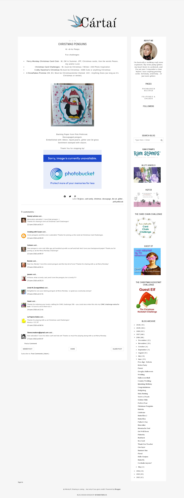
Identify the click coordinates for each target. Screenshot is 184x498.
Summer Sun (142, 450)
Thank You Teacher (145, 444)
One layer (141, 447)
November (142, 343)
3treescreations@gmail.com (38, 333)
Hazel (29, 301)
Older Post (117, 349)
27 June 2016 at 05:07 (35, 339)
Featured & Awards (148, 98)
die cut (114, 199)
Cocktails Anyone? (145, 463)
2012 (138, 477)
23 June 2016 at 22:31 (35, 294)
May (140, 467)
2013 (138, 474)
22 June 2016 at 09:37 (35, 254)
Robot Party (142, 365)
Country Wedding (144, 381)
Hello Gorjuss (143, 457)
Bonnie (30, 261)
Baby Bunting (143, 394)
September (142, 350)
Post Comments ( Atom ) (40, 354)
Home (72, 349)
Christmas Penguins (145, 406)
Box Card (141, 441)
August (141, 353)
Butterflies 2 (142, 416)
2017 (138, 334)
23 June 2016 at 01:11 (35, 267)
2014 (138, 471)
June (140, 359)
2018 (138, 331)
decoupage (106, 199)
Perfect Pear (142, 403)
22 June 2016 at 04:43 (35, 238)
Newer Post (27, 349)
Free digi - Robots (145, 362)
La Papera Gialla (33, 317)
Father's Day (143, 422)
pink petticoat (118, 202)
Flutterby (141, 435)
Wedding (141, 374)
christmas (98, 199)
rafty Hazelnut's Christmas (48, 70)
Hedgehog (142, 390)
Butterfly (141, 460)
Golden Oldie (143, 400)
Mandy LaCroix (32, 216)
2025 (138, 328)
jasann (30, 274)
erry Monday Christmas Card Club (43, 61)
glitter (120, 199)
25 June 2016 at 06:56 (35, 325)
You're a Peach (143, 397)
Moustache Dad (144, 428)
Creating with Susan (34, 232)
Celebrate (141, 412)
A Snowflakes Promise (36, 73)
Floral (140, 453)
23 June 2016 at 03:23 (35, 281)
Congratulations (144, 387)
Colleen (30, 245)
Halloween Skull (144, 378)
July (139, 356)
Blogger (117, 489)
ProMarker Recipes (148, 90)
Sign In (20, 482)
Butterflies (142, 419)
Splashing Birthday (145, 384)
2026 (138, 325)
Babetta (141, 409)
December (142, 340)
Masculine (142, 425)
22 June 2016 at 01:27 (35, 224)
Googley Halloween (145, 371)
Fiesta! (140, 368)
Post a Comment (31, 343)
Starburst (141, 438)
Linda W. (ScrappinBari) (35, 288)
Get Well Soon (143, 431)
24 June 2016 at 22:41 (35, 310)
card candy (89, 199)
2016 (138, 337)
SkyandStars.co (101, 495)
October (141, 347)
